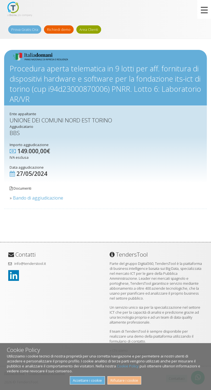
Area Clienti (88, 29)
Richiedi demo (59, 29)
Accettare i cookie (87, 380)
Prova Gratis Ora (24, 29)
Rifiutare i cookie (124, 380)
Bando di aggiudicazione (38, 198)
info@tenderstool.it (30, 263)
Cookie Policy (128, 366)
